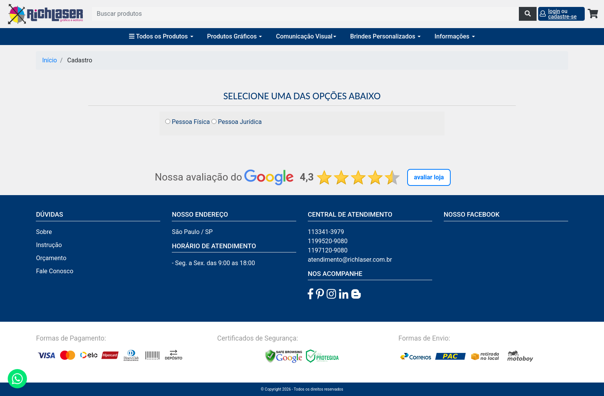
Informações (455, 36)
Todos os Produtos (161, 36)
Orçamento (51, 258)
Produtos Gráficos (234, 36)
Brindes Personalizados (385, 36)
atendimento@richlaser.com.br (350, 259)
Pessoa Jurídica (236, 121)
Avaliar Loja (429, 177)
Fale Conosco (54, 271)
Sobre (44, 232)
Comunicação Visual (306, 36)
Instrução (49, 245)
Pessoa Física (187, 121)
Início (49, 60)
